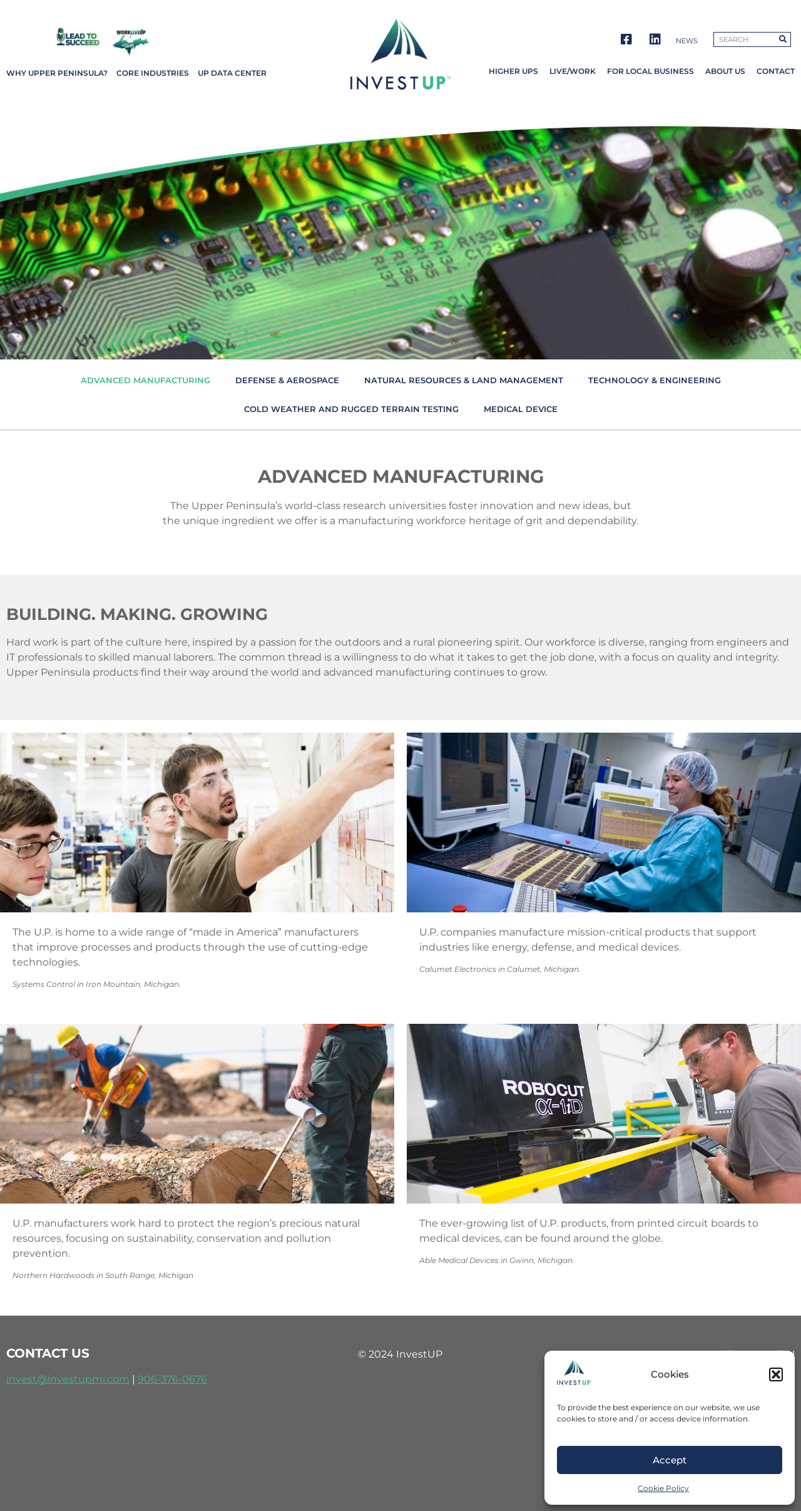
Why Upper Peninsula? (57, 73)
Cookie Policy (663, 1488)
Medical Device (521, 409)
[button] (776, 1374)
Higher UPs (513, 71)
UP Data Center (232, 73)
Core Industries (152, 73)
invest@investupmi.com (68, 1379)
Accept (669, 1460)
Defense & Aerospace (287, 380)
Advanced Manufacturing (145, 380)
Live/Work (572, 71)
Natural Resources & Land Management (463, 380)
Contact (776, 71)
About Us (725, 71)
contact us (47, 1353)
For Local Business (650, 71)
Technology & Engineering (654, 380)
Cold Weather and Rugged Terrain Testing (351, 409)
